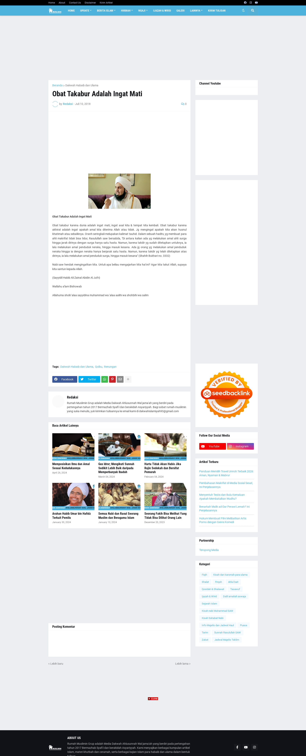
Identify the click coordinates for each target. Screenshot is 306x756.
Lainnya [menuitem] (195, 10)
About (62, 2)
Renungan (110, 366)
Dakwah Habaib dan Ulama (81, 85)
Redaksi (72, 397)
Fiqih (204, 574)
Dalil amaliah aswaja (234, 596)
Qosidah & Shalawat (213, 589)
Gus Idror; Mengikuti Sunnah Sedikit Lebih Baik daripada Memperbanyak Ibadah (116, 468)
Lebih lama (182, 663)
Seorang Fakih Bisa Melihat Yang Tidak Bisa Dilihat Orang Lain (165, 516)
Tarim (205, 632)
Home (51, 2)
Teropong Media (209, 550)
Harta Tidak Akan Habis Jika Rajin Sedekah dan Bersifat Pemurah (162, 468)
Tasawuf (235, 589)
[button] (243, 10)
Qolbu (98, 366)
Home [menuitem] (71, 10)
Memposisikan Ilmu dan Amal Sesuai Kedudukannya (71, 466)
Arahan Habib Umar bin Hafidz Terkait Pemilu (71, 516)
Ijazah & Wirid (209, 596)
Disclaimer (90, 2)
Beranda (57, 85)
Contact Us (75, 2)
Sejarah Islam (209, 603)
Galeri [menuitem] (180, 10)
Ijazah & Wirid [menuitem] (162, 10)
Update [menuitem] (84, 10)
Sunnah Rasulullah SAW (227, 632)
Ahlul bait (233, 581)
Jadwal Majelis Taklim (226, 639)
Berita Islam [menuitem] (105, 10)
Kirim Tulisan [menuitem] (217, 10)
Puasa (243, 625)
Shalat (205, 581)
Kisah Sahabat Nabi (212, 618)
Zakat (205, 639)
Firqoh (218, 581)
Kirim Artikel (106, 2)
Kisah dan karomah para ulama (230, 574)
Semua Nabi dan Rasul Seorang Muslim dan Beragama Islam (118, 516)
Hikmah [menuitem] (126, 10)
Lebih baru (56, 663)
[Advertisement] (153, 48)
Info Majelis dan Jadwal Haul (218, 625)
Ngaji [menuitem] (141, 10)
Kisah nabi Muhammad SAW (217, 610)
